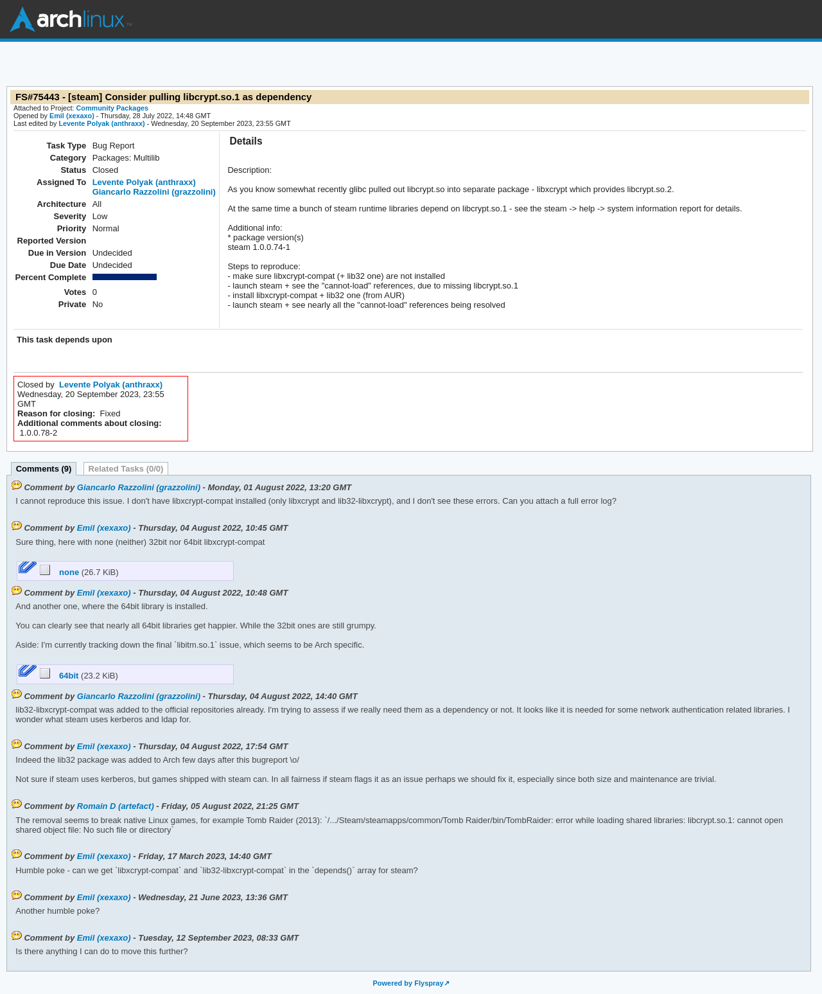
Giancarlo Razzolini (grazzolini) (154, 192)
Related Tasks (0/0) (126, 469)
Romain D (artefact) (115, 806)
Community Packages (112, 108)
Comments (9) (44, 469)
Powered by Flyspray (407, 983)
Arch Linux (71, 19)
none (61, 572)
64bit (60, 675)
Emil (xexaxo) (71, 116)
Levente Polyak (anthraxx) (101, 123)
